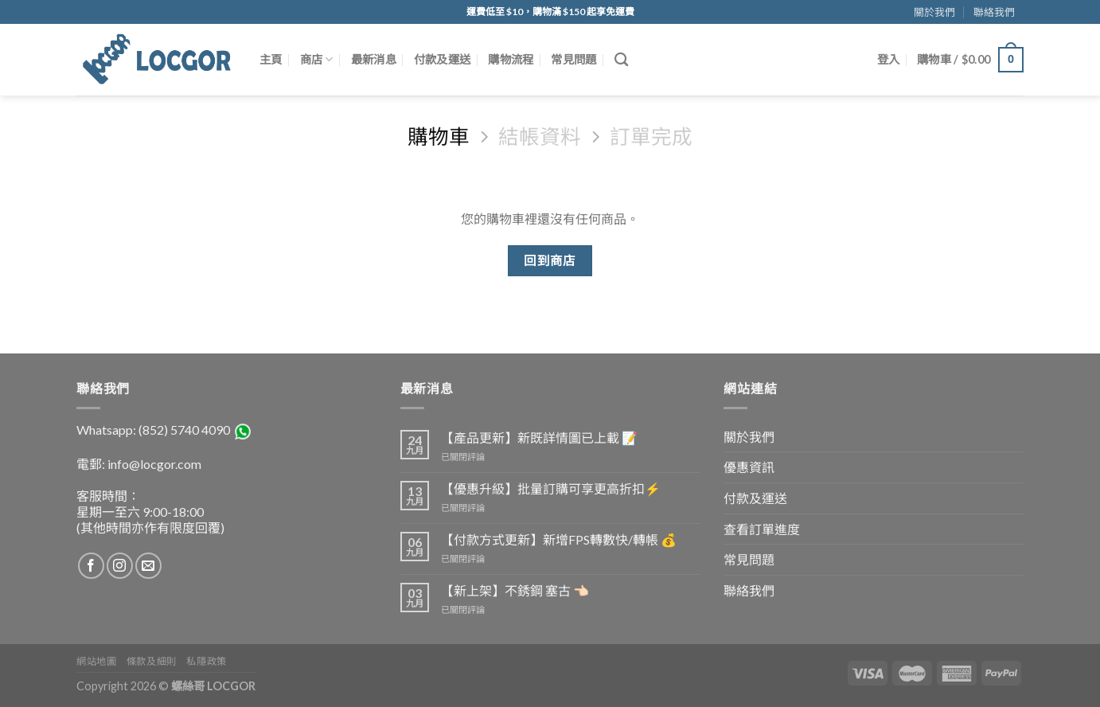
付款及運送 (442, 59)
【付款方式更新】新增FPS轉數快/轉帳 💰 (559, 539)
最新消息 (373, 59)
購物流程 (510, 59)
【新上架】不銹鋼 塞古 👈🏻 (515, 590)
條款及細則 (152, 661)
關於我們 (934, 12)
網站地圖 (96, 661)
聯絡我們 (994, 12)
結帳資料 (539, 136)
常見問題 (573, 59)
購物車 (439, 136)
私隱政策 (206, 661)
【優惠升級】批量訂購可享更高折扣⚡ (551, 488)
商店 (317, 59)
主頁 (271, 59)
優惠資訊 (749, 467)
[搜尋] (621, 60)
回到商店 (550, 260)
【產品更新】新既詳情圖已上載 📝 (539, 437)
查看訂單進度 (762, 529)
